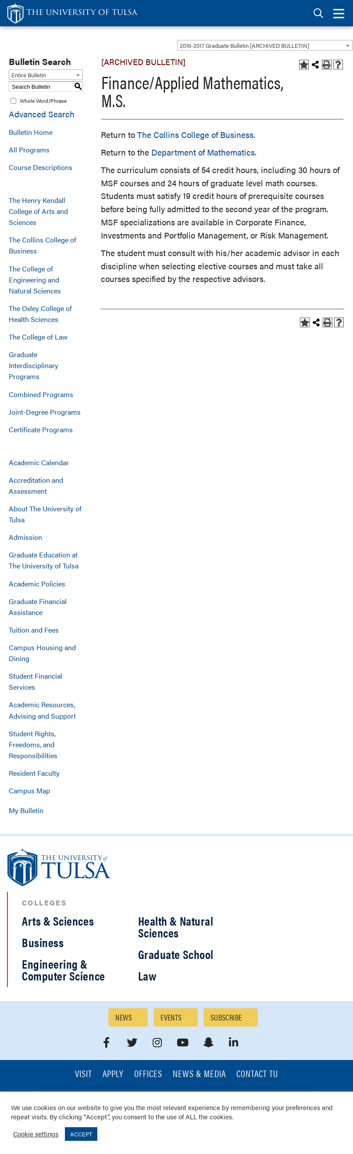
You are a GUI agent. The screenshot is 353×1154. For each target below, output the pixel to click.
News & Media (199, 1074)
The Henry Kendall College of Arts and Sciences (38, 211)
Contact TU (257, 1074)
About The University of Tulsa (45, 514)
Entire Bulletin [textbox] (28, 75)
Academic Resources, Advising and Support (42, 709)
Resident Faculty (34, 773)
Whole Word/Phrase (43, 101)
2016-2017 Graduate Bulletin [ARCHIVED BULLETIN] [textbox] (244, 45)
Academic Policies (37, 584)
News (123, 1017)
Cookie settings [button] (35, 1133)
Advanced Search (42, 114)
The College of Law (38, 337)
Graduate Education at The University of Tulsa (43, 560)
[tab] (318, 13)
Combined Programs (41, 394)
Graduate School (176, 954)
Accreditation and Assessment (36, 485)
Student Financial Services (35, 681)
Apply (113, 1074)
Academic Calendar (39, 462)
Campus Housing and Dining (42, 652)
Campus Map (29, 790)
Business (43, 942)
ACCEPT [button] (81, 1134)
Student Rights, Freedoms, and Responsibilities (33, 744)
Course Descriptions (40, 167)
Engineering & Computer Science (63, 969)
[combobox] (265, 45)
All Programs (29, 150)
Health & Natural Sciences (176, 926)
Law (147, 975)
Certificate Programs (41, 429)
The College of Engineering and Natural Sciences (35, 280)
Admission (25, 537)
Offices (148, 1074)
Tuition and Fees (34, 630)
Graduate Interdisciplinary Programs (33, 365)
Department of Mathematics (203, 152)
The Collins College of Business (42, 245)
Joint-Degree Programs (45, 412)
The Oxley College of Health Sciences (40, 313)
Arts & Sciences (58, 920)
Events (171, 1017)
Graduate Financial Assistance (38, 606)
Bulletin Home (31, 132)
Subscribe (226, 1017)
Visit (83, 1074)
